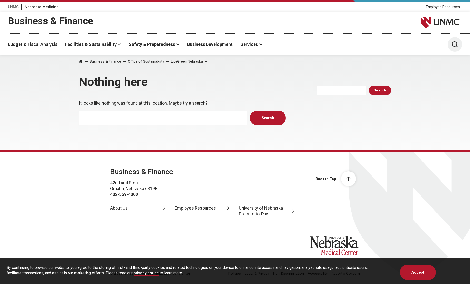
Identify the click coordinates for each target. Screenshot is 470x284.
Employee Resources (443, 7)
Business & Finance (50, 21)
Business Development (210, 44)
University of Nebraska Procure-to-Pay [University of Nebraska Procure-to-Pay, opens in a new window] (261, 210)
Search (380, 90)
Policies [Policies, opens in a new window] (234, 273)
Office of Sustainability (146, 61)
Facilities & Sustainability (91, 44)
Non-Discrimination (288, 273)
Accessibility (318, 273)
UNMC (13, 7)
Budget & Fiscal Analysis (32, 44)
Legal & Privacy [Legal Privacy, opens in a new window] (257, 273)
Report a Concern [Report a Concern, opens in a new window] (346, 273)
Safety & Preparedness (152, 44)
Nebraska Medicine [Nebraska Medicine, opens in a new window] (42, 7)
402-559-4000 (124, 194)
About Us (119, 208)
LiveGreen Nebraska (187, 61)
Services (249, 44)
